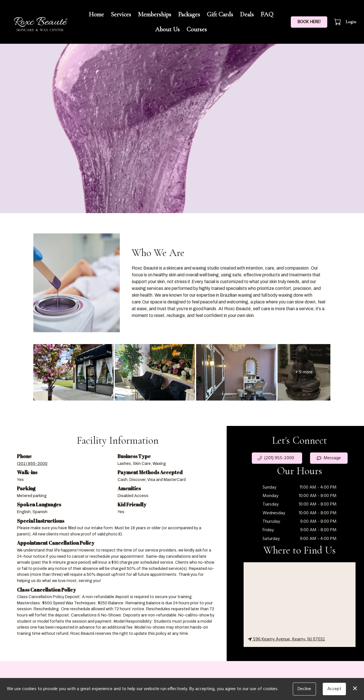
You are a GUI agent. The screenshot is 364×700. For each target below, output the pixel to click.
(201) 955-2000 (32, 463)
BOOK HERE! (309, 22)
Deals (247, 14)
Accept (334, 689)
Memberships (154, 14)
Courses (197, 29)
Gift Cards (220, 14)
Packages (189, 14)
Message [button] (329, 458)
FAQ (267, 14)
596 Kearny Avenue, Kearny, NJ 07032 (286, 639)
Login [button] (351, 22)
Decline (304, 689)
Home (96, 14)
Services (121, 14)
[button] (338, 22)
